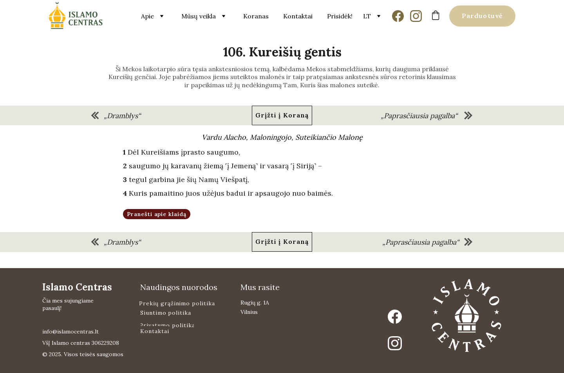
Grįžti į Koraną (282, 115)
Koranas (256, 16)
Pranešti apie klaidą (157, 214)
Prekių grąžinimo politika (177, 303)
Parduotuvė (482, 16)
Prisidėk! (339, 16)
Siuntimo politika (166, 312)
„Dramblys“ (122, 115)
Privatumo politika (167, 325)
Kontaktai (298, 16)
